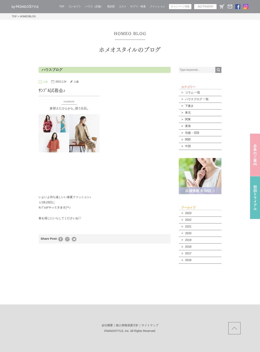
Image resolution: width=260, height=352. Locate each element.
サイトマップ (149, 325)
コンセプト (74, 6)
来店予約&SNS (205, 6)
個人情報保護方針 (127, 325)
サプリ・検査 (138, 6)
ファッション (157, 6)
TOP (61, 6)
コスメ (122, 6)
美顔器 (111, 6)
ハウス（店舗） (94, 6)
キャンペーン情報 (180, 6)
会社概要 (107, 325)
